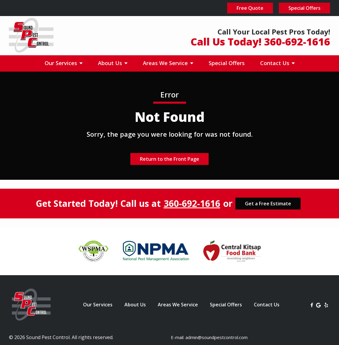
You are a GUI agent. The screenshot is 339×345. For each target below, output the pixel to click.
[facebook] (312, 304)
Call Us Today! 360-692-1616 (260, 41)
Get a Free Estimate (268, 203)
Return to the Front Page (169, 159)
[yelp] (326, 304)
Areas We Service (166, 63)
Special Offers (227, 63)
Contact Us (275, 63)
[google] (318, 304)
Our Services (62, 63)
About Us (111, 63)
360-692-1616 (192, 204)
